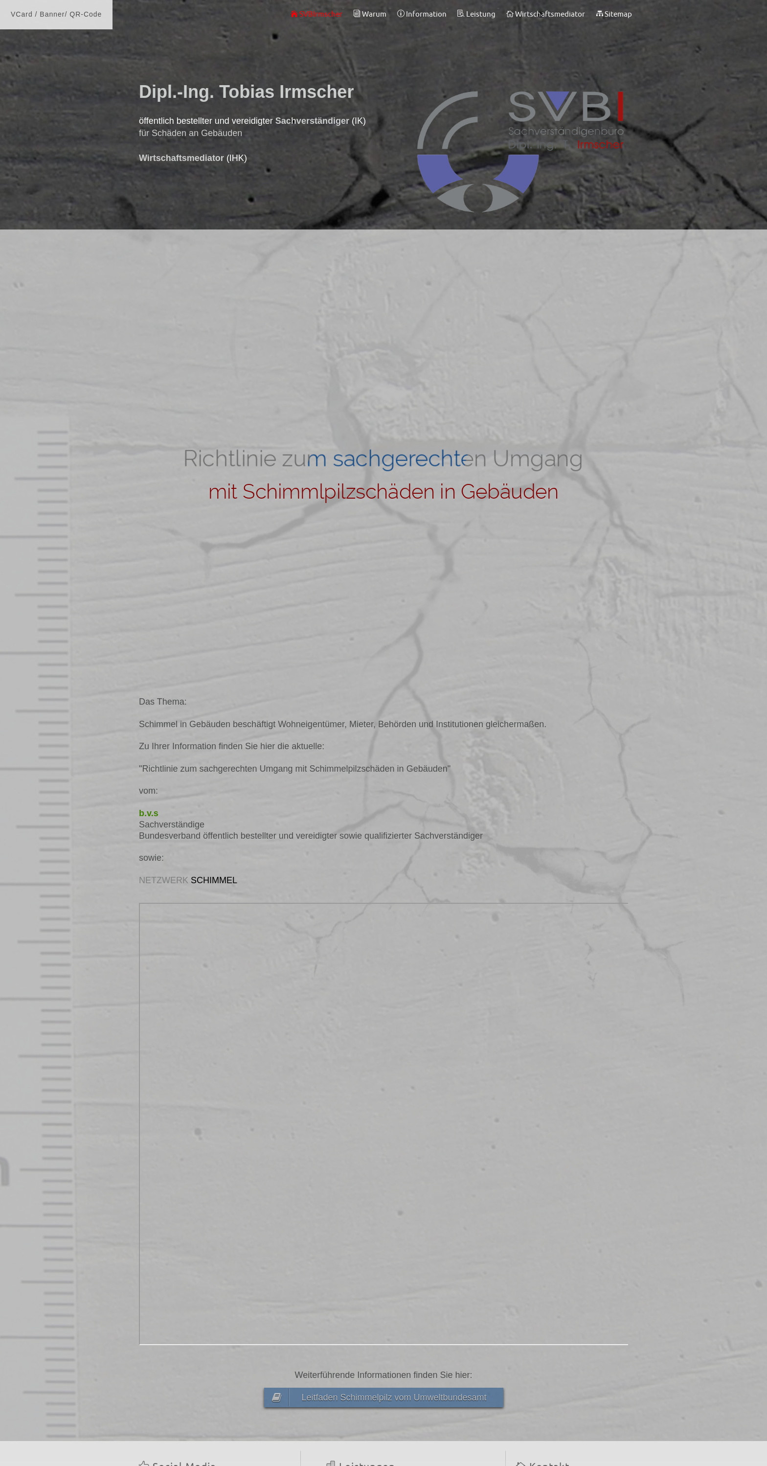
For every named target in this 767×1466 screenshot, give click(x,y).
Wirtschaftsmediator (545, 14)
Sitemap (614, 14)
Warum (369, 14)
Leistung (476, 14)
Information (422, 14)
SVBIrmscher (316, 14)
